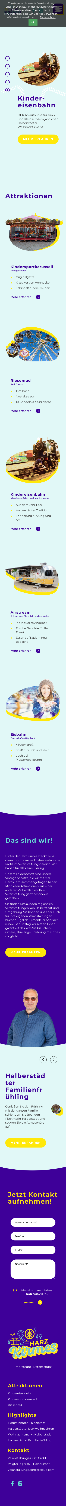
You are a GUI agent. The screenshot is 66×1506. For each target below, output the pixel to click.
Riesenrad (15, 1405)
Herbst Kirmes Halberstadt (27, 1423)
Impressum (23, 1366)
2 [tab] (7, 82)
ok (33, 22)
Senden (29, 1302)
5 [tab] (7, 58)
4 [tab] (7, 66)
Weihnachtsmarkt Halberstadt (29, 1434)
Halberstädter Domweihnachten (31, 1428)
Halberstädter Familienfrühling (29, 1440)
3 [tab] (7, 74)
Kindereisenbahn (20, 1393)
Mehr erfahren (38, 139)
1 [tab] (7, 90)
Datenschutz (48, 17)
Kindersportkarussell (22, 1399)
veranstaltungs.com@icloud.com (31, 1469)
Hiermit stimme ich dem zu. (36, 1292)
